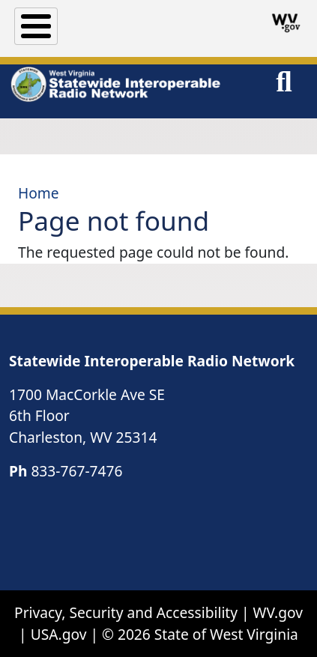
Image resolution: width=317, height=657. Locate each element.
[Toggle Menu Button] (36, 26)
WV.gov (278, 612)
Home (38, 193)
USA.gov (59, 634)
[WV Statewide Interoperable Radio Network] (115, 84)
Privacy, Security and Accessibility (126, 612)
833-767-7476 (76, 471)
